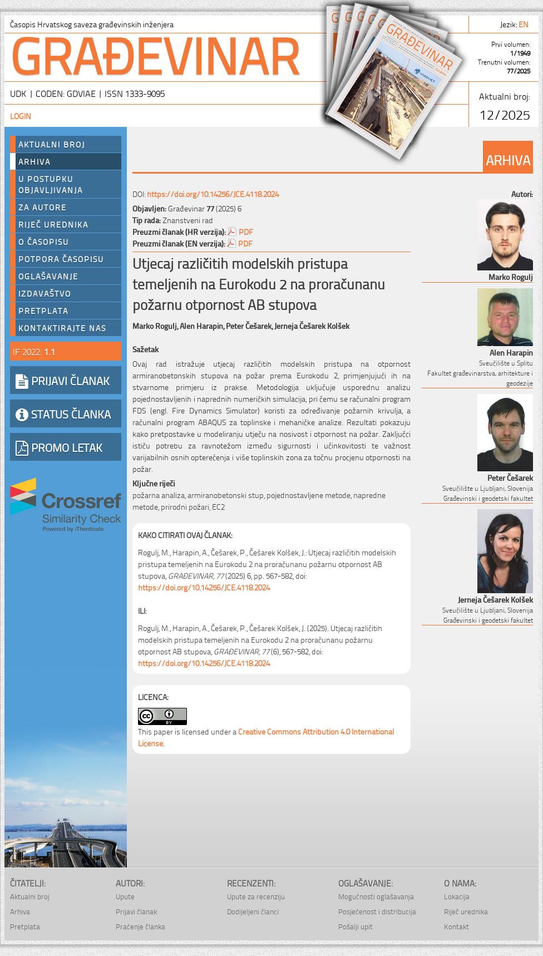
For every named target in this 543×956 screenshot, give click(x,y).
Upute (125, 896)
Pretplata (43, 310)
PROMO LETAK (59, 446)
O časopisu (43, 241)
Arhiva (34, 161)
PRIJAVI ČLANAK (63, 380)
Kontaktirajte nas (62, 327)
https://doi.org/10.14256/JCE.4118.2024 (213, 193)
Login (20, 115)
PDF (246, 231)
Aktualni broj (51, 144)
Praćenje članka (140, 926)
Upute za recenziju (256, 896)
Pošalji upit (355, 926)
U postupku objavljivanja (50, 184)
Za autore (42, 207)
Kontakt (456, 926)
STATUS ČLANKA (63, 413)
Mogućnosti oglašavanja (376, 896)
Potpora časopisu (61, 258)
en (524, 23)
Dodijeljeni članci (253, 911)
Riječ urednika (53, 224)
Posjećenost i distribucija (377, 911)
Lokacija (457, 896)
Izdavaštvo (44, 293)
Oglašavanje (48, 276)
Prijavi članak (136, 911)
